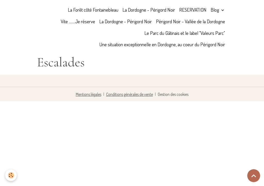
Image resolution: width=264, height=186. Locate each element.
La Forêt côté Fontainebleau (93, 9)
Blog (215, 9)
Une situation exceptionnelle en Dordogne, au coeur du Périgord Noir (162, 44)
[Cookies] (11, 175)
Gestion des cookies (173, 94)
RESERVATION (193, 9)
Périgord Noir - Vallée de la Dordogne (190, 21)
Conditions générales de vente (129, 94)
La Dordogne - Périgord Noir (148, 9)
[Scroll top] (253, 175)
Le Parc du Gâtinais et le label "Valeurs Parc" (184, 33)
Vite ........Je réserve (78, 21)
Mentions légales (88, 94)
